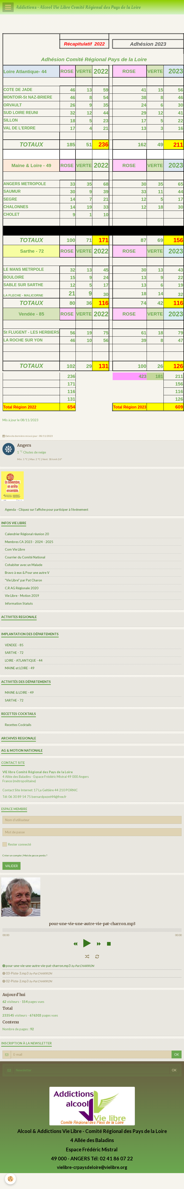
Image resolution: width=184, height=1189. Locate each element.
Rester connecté (16, 844)
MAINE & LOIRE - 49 (19, 692)
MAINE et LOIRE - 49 (19, 668)
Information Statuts (19, 603)
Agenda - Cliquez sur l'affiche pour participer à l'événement (46, 509)
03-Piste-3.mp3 (29, 973)
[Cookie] (10, 1178)
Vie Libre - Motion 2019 (22, 596)
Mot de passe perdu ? (35, 855)
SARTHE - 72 (14, 653)
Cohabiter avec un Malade (23, 565)
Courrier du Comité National (25, 557)
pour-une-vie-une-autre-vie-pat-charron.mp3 (50, 966)
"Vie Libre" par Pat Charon (23, 580)
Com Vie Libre (15, 549)
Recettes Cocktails (18, 725)
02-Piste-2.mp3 (29, 981)
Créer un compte (12, 855)
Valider (11, 866)
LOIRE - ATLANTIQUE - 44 (24, 660)
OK (176, 1054)
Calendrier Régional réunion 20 (27, 534)
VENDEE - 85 (14, 645)
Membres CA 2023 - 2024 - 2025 (29, 542)
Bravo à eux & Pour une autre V (27, 573)
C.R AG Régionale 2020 (21, 588)
